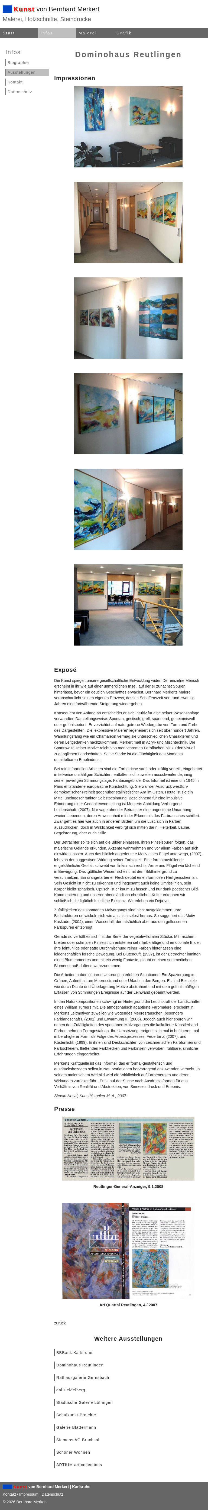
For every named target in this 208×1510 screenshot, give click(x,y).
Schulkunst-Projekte (76, 1415)
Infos (47, 33)
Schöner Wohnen (73, 1452)
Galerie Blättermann (76, 1427)
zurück (60, 1323)
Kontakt (15, 82)
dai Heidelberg (70, 1390)
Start (9, 33)
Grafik (124, 33)
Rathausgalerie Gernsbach (82, 1377)
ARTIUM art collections (79, 1465)
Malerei (88, 33)
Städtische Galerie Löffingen (84, 1402)
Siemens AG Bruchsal (77, 1440)
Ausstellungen (21, 72)
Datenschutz (20, 92)
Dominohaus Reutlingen (80, 1365)
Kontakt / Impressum (20, 1494)
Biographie (18, 62)
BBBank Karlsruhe (74, 1352)
